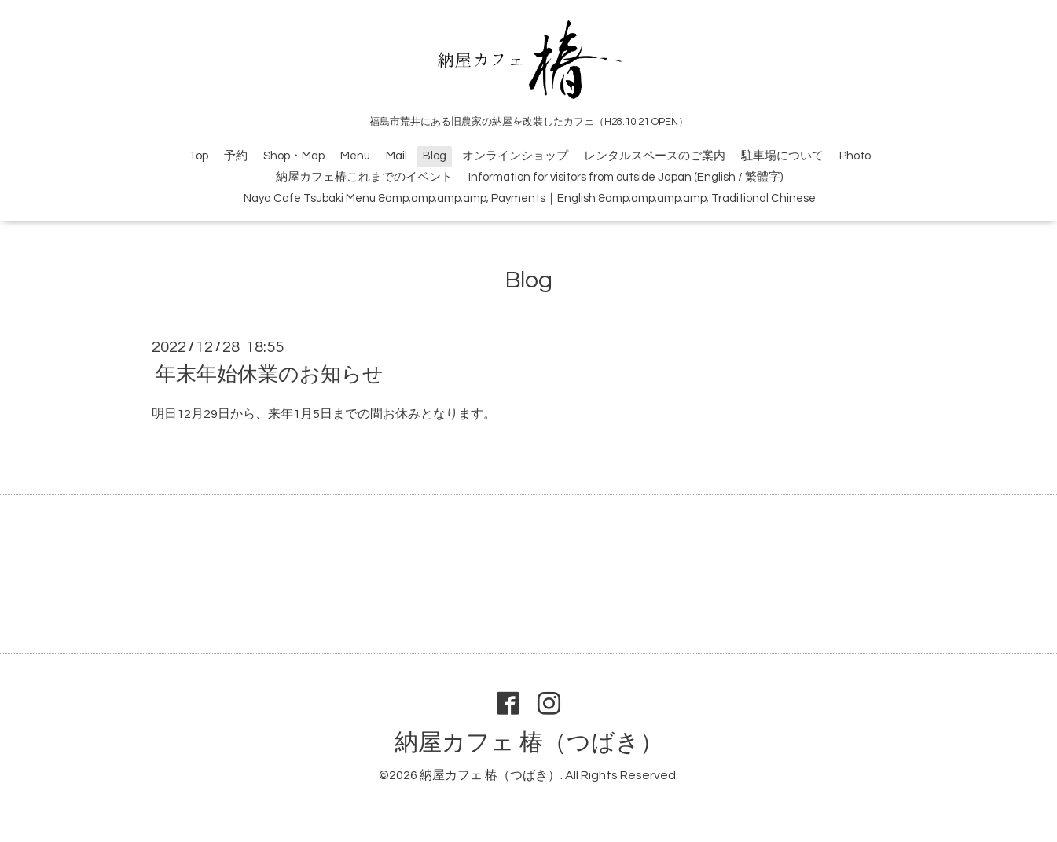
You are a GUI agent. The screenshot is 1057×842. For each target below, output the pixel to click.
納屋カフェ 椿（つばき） (529, 742)
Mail (396, 156)
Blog (434, 156)
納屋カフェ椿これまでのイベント (364, 177)
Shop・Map (294, 156)
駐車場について (782, 156)
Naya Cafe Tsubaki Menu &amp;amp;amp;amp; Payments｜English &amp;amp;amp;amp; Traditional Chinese (530, 198)
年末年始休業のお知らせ (270, 374)
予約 (236, 156)
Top (198, 156)
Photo (855, 156)
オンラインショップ (515, 156)
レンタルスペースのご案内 (654, 156)
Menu (355, 156)
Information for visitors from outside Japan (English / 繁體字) (625, 177)
